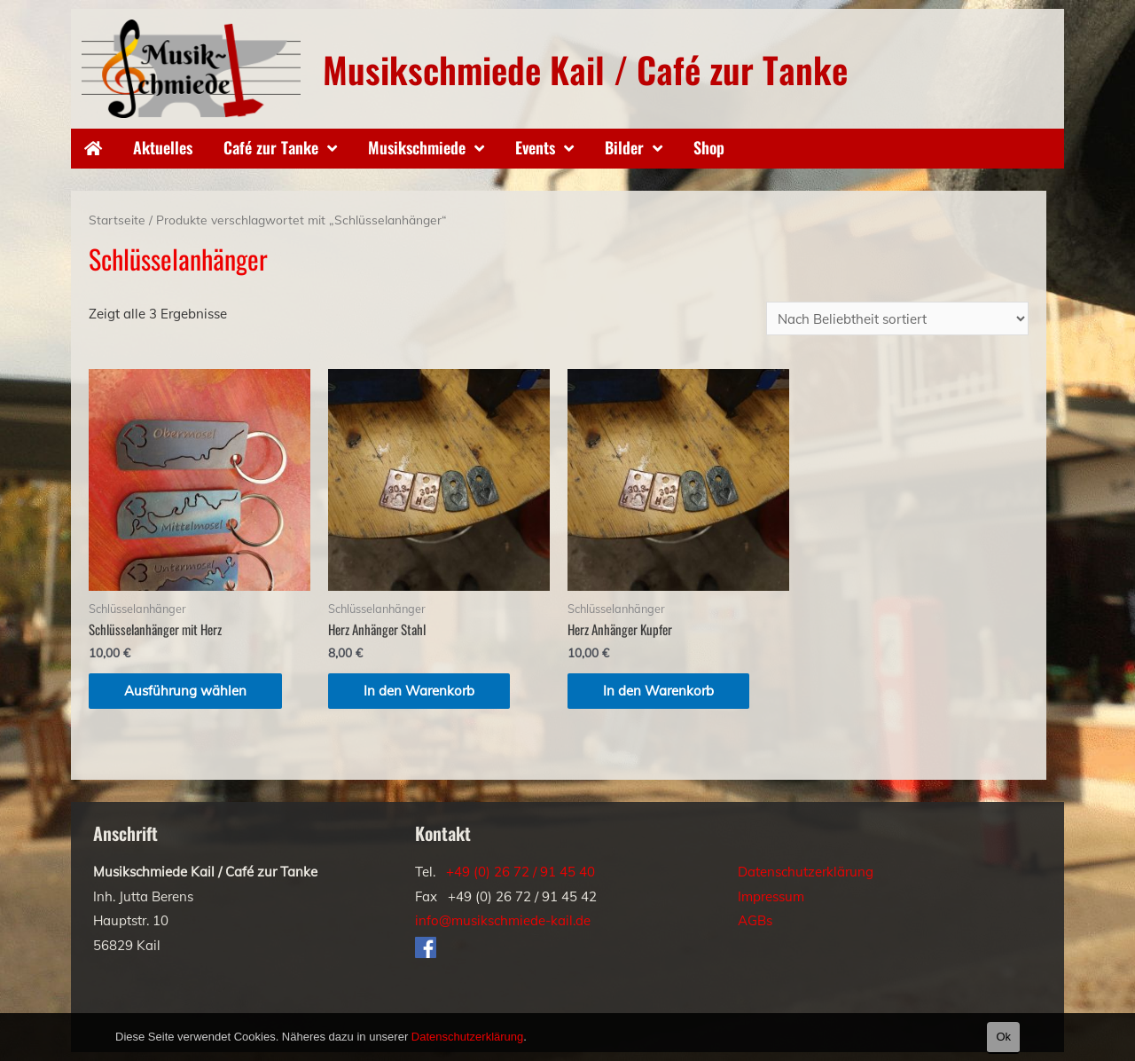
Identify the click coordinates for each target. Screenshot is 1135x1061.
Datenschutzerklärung (805, 871)
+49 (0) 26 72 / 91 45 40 (520, 871)
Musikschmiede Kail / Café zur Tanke (585, 69)
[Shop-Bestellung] (897, 318)
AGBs (755, 920)
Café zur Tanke (270, 147)
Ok (1003, 1036)
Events (535, 147)
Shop (708, 147)
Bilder (624, 147)
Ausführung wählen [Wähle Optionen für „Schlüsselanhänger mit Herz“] (185, 690)
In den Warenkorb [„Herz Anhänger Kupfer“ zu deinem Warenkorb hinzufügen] (658, 690)
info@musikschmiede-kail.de (503, 920)
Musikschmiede (417, 147)
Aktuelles (162, 147)
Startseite (117, 219)
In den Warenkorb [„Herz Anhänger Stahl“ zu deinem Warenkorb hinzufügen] (419, 690)
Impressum (771, 896)
